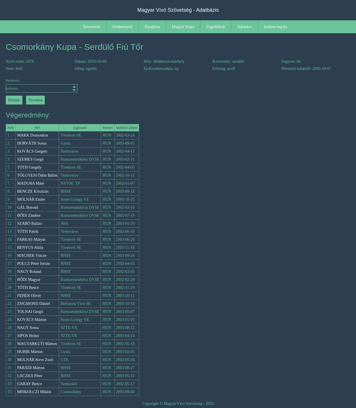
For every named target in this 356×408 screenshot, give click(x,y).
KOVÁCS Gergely (32, 151)
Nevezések (91, 27)
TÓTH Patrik (27, 231)
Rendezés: (41, 85)
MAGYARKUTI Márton (37, 344)
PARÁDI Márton (31, 368)
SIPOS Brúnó (28, 336)
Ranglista (152, 27)
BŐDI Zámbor (29, 215)
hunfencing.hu (275, 27)
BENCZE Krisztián (32, 191)
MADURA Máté (30, 183)
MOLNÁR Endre (31, 199)
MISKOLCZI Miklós (34, 392)
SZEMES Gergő (30, 159)
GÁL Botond (27, 207)
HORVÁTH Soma (32, 143)
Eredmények (122, 27)
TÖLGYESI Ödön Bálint (37, 175)
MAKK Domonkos (32, 135)
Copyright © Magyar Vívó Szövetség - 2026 (178, 403)
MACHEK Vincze (32, 255)
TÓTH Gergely (29, 167)
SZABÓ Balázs (29, 223)
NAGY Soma (28, 328)
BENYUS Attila (30, 247)
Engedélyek (215, 27)
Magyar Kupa (183, 27)
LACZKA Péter (29, 376)
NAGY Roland (29, 271)
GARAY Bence (29, 384)
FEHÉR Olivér (29, 295)
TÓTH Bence (28, 287)
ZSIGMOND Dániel (33, 303)
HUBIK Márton (30, 352)
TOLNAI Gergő (30, 312)
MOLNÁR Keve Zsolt (35, 360)
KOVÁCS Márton (31, 320)
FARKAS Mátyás (31, 239)
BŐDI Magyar (28, 279)
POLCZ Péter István (33, 263)
